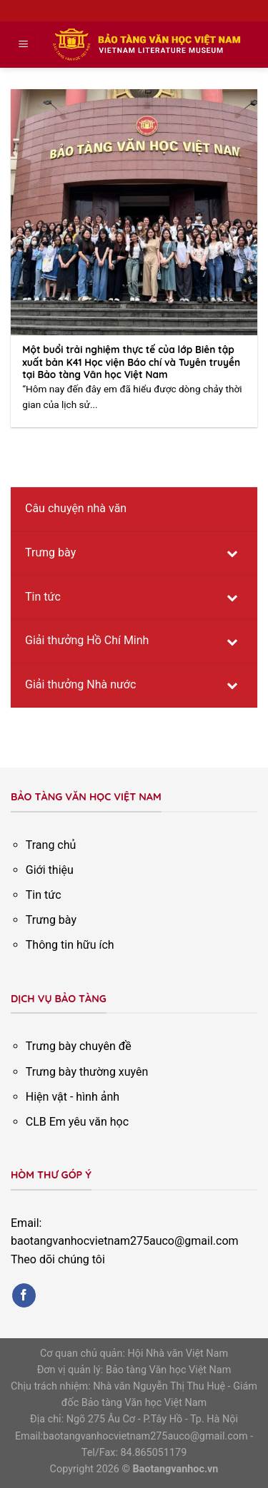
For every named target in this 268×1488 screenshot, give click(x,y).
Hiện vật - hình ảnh (72, 1097)
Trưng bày (51, 920)
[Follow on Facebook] (24, 1295)
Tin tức (43, 895)
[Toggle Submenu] (232, 553)
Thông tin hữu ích (70, 945)
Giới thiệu (50, 870)
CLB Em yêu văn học (77, 1121)
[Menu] (24, 44)
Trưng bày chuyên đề (78, 1046)
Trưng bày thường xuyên (87, 1072)
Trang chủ (51, 845)
